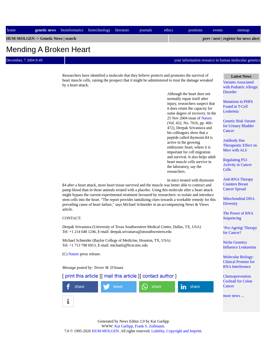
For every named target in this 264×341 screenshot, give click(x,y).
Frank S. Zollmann (149, 326)
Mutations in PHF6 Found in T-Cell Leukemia (238, 106)
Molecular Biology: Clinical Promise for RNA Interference (239, 262)
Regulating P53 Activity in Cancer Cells (237, 165)
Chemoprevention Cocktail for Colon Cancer (237, 281)
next (216, 38)
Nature (206, 118)
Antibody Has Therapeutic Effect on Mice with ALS (240, 145)
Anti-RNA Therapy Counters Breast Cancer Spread (238, 184)
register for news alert (241, 38)
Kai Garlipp (124, 326)
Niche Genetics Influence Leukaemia (239, 244)
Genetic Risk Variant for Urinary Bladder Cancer (239, 126)
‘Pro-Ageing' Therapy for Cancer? (240, 230)
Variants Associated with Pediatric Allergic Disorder (240, 87)
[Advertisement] (114, 135)
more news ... (233, 295)
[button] (80, 286)
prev (206, 38)
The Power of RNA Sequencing (238, 215)
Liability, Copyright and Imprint (176, 331)
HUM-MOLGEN (105, 331)
